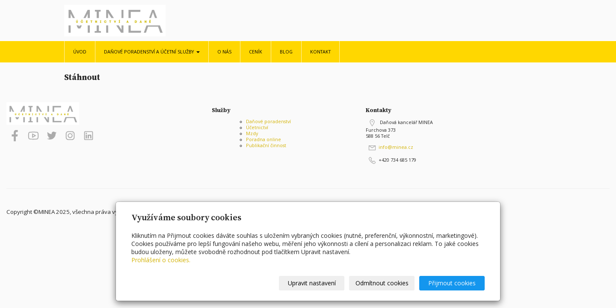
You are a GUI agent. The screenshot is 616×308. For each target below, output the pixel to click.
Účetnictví (257, 127)
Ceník (255, 52)
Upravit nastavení (312, 283)
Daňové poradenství (268, 121)
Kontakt (320, 52)
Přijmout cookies (452, 283)
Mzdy (252, 133)
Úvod (79, 52)
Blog (286, 52)
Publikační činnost (266, 145)
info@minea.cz (396, 147)
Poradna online (263, 139)
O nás (224, 52)
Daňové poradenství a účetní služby (152, 52)
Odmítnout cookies (382, 283)
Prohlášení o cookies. (160, 260)
